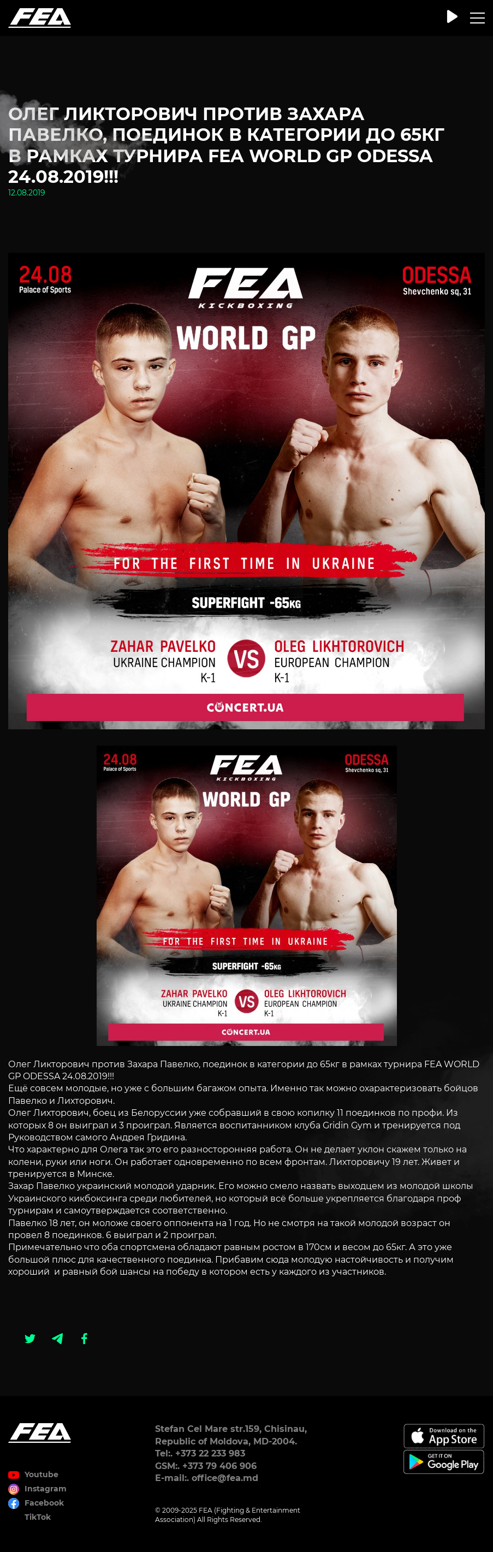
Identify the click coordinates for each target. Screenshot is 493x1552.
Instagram (46, 1489)
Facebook (44, 1503)
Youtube (41, 1474)
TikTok (38, 1517)
